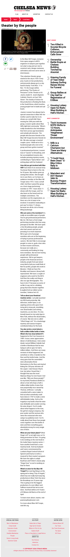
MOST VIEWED (51, 40)
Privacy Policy (39, 550)
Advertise (36, 14)
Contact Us (49, 14)
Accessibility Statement (50, 550)
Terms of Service (29, 550)
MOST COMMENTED (53, 118)
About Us (25, 14)
